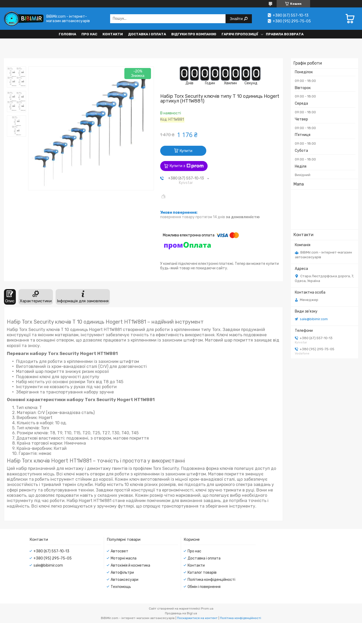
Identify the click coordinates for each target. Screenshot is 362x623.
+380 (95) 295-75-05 (52, 558)
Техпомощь (121, 587)
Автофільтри (122, 572)
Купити (186, 151)
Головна (67, 34)
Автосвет (119, 551)
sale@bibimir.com (314, 319)
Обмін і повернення (204, 587)
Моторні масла (123, 558)
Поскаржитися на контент (197, 618)
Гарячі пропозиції (240, 34)
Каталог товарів (202, 572)
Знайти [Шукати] (237, 18)
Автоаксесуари (124, 579)
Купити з (187, 166)
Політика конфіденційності (211, 579)
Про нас (89, 34)
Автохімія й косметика (130, 565)
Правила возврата (285, 34)
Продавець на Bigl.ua (181, 613)
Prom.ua (207, 608)
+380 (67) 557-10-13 (51, 551)
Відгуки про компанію (193, 34)
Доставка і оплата (147, 34)
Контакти (112, 34)
